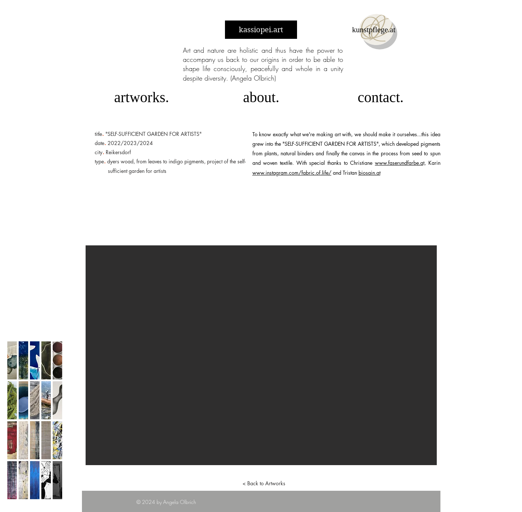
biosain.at (369, 172)
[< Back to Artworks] (264, 483)
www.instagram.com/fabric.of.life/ (291, 172)
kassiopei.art (261, 30)
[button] (261, 355)
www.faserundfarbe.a (399, 162)
